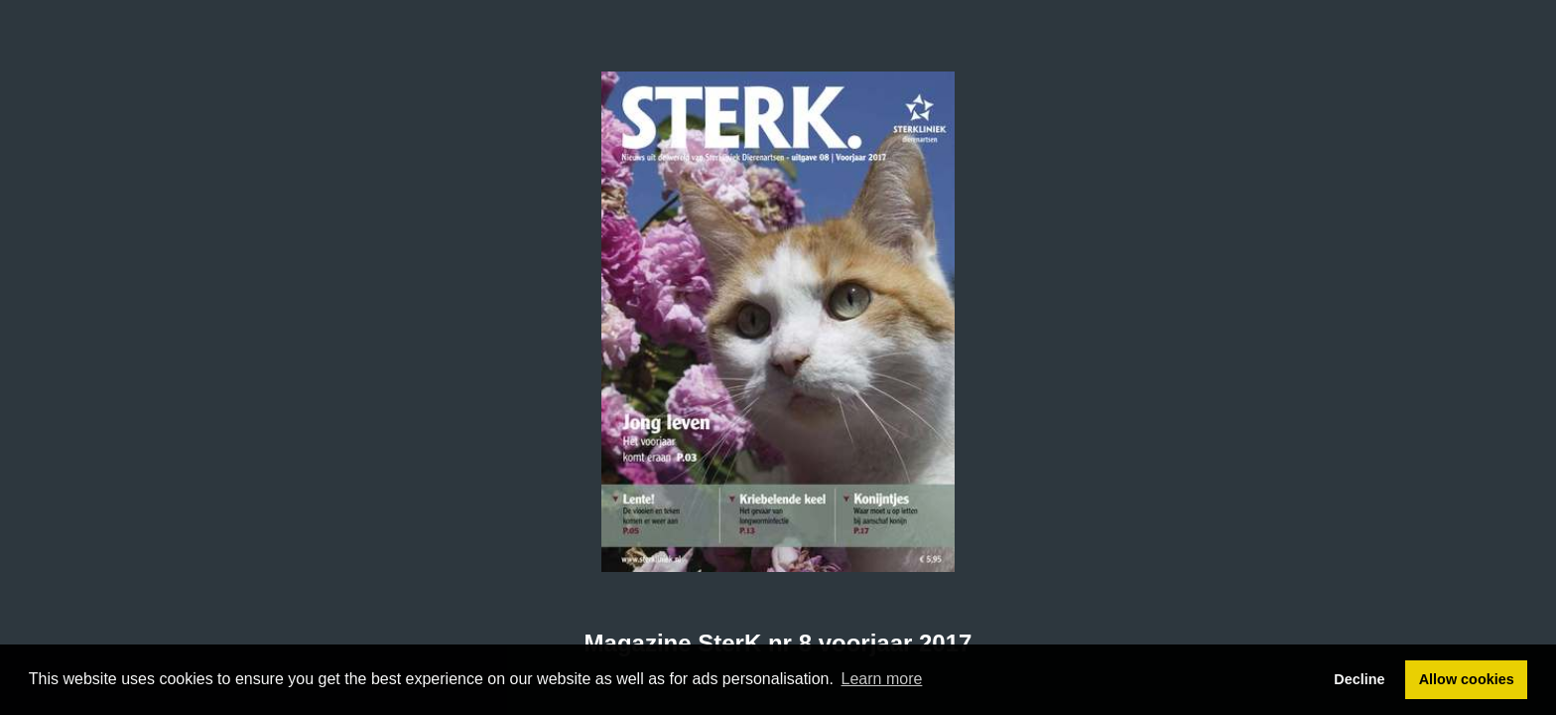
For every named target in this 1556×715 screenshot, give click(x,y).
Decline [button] (1359, 679)
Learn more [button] (882, 678)
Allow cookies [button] (1466, 679)
